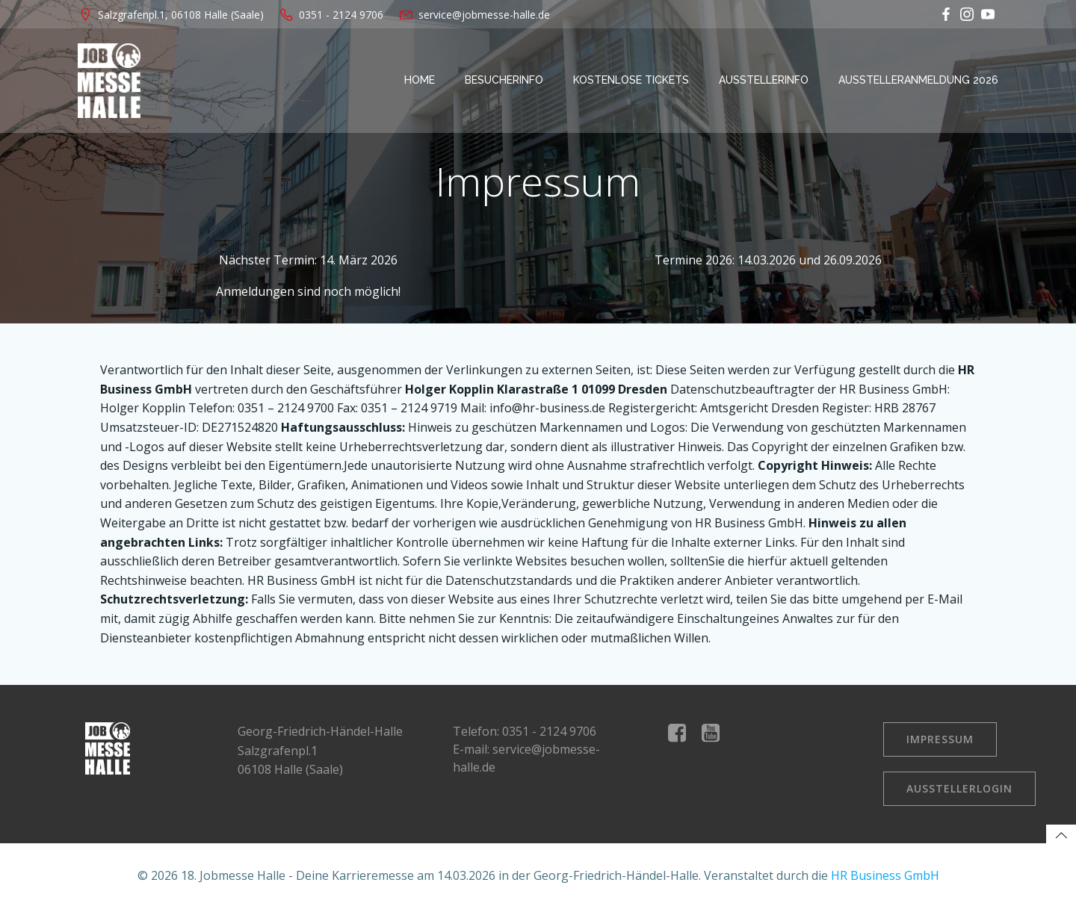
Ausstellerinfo (763, 80)
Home (419, 80)
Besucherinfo (504, 80)
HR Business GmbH (885, 875)
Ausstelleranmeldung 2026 (918, 80)
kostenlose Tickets (631, 80)
